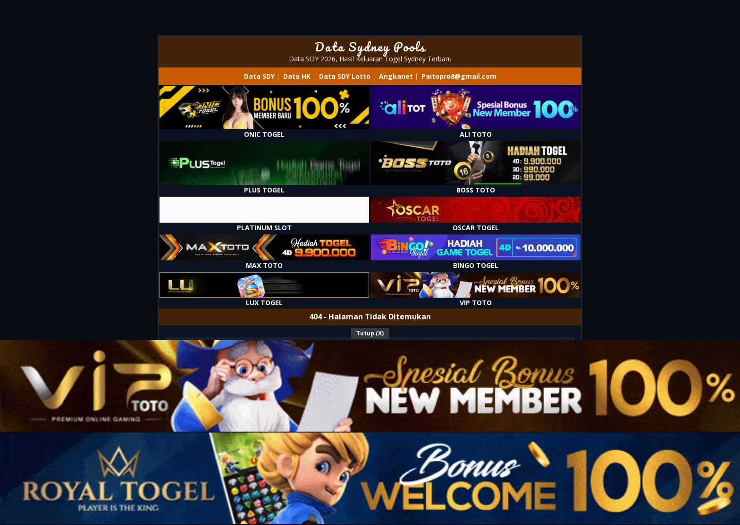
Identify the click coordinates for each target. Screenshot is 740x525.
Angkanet (396, 76)
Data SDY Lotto (344, 76)
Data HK (297, 76)
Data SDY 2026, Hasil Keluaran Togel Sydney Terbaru (370, 58)
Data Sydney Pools (370, 47)
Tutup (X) (370, 333)
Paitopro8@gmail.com (458, 76)
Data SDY (259, 76)
